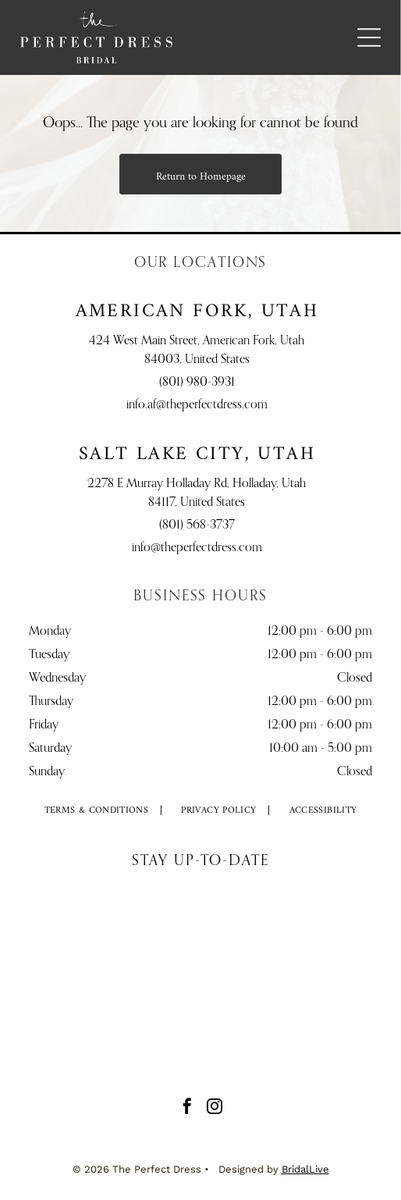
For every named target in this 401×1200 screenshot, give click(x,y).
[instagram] (214, 1108)
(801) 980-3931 (197, 382)
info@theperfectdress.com (197, 548)
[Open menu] (369, 37)
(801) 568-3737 (197, 525)
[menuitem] (97, 810)
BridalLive (305, 1169)
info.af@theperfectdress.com (197, 405)
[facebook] (187, 1108)
